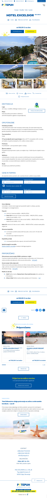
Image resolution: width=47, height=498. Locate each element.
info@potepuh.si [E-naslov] (29, 1)
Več (39, 278)
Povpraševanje (41, 1)
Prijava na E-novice (23, 385)
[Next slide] (45, 83)
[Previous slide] (2, 83)
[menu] (44, 5)
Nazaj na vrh (38, 480)
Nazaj (23, 317)
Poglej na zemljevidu (37, 110)
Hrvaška (22, 10)
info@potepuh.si (23, 455)
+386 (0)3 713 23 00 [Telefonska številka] (7, 1)
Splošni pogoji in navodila (8, 246)
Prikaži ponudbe (8, 196)
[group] (7, 83)
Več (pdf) (34, 260)
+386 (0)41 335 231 (23, 453)
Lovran (30, 10)
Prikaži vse (23, 368)
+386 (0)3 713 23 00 (23, 451)
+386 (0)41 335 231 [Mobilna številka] (19, 1)
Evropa (16, 10)
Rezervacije (30, 31)
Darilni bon (23, 414)
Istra (26, 10)
